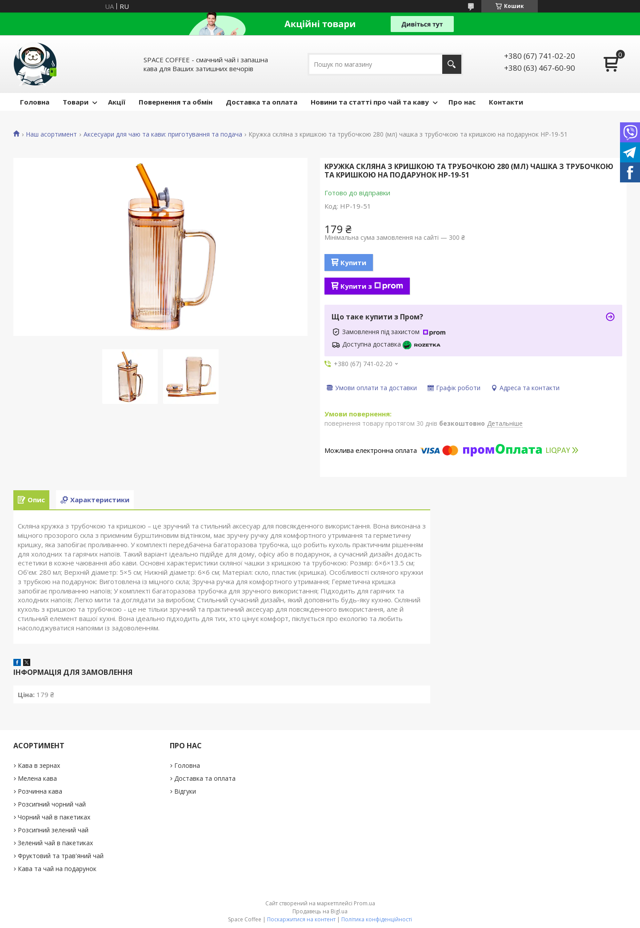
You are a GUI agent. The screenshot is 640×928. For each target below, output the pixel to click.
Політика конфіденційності (376, 919)
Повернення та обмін (175, 101)
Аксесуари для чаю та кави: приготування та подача (163, 134)
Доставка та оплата (261, 101)
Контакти (506, 101)
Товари (75, 101)
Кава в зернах (39, 765)
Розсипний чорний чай (52, 804)
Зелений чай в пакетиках (55, 843)
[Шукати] (451, 64)
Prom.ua (364, 903)
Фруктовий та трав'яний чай (61, 855)
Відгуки (185, 791)
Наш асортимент (51, 134)
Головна (34, 101)
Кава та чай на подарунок (57, 868)
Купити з (371, 286)
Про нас (462, 101)
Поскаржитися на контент (301, 919)
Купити (353, 262)
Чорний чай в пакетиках (54, 817)
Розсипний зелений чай (53, 830)
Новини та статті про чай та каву (370, 101)
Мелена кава (37, 778)
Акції (116, 101)
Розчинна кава (40, 791)
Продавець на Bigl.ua (320, 911)
